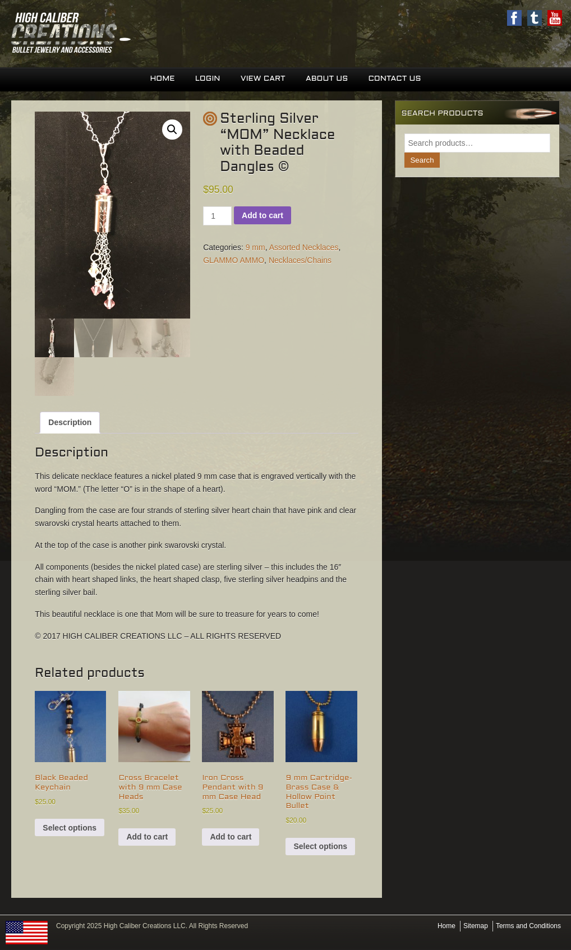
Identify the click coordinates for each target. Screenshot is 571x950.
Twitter (534, 18)
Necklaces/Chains (300, 260)
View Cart (263, 78)
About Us (327, 78)
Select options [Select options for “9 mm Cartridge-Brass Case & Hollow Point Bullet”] (320, 846)
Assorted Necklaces (304, 247)
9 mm (255, 247)
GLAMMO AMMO (233, 260)
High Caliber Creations (147, 34)
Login (207, 78)
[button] (172, 129)
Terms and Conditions (528, 926)
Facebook (514, 18)
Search (422, 160)
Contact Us (394, 78)
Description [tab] (69, 422)
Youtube (554, 18)
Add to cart (262, 215)
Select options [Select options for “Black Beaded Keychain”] (69, 827)
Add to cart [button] (147, 836)
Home (162, 78)
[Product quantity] (217, 215)
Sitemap (475, 926)
